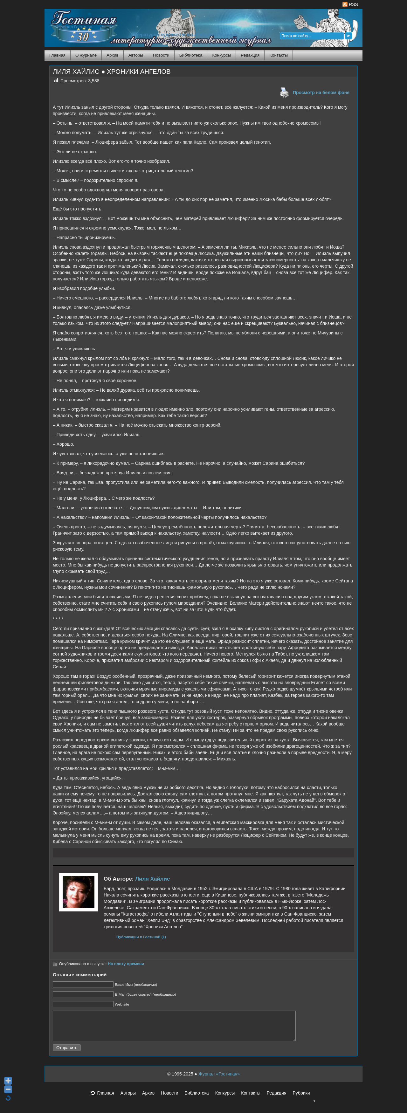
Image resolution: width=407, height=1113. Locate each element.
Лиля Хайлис (152, 879)
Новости (161, 55)
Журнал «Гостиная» (219, 1079)
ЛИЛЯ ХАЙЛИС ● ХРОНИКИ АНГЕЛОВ (112, 71)
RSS (350, 4)
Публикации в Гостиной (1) (141, 937)
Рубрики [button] (304, 1100)
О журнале (86, 55)
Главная (57, 55)
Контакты (278, 55)
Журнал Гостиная (74, 26)
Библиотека (191, 55)
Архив (112, 55)
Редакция (250, 55)
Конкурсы (221, 55)
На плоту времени (126, 964)
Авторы (135, 55)
